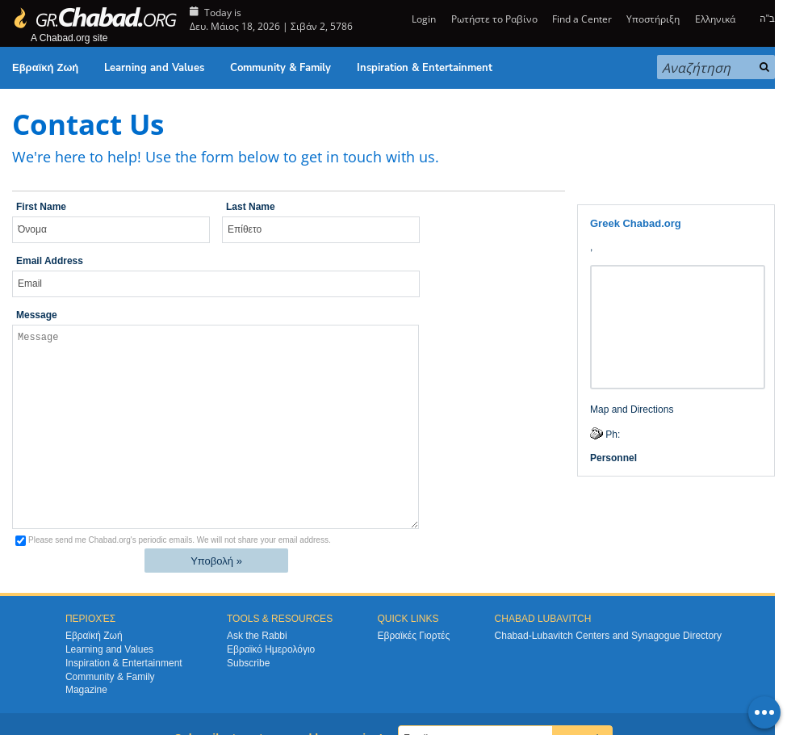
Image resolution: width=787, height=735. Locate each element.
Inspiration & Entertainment (424, 68)
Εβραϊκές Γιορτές (413, 635)
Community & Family (280, 68)
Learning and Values (154, 68)
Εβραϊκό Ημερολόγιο (271, 649)
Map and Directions (631, 409)
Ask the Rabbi (257, 635)
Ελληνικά (715, 19)
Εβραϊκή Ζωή (45, 68)
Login (422, 19)
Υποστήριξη (653, 19)
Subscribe (248, 663)
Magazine (86, 689)
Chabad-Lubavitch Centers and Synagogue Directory (608, 635)
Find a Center (582, 19)
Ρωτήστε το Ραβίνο (494, 19)
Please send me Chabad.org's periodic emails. (179, 540)
